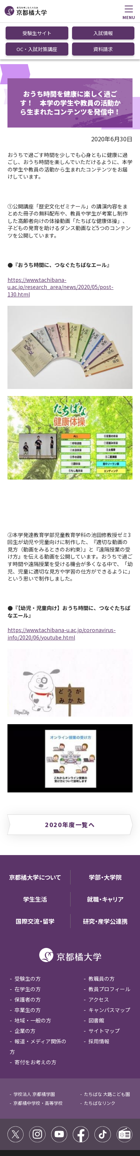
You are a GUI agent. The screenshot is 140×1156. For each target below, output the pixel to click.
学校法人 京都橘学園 (34, 1056)
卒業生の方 (28, 972)
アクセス (98, 962)
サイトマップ (104, 993)
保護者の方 (28, 962)
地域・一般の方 (33, 983)
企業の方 (25, 993)
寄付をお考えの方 (35, 1024)
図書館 (96, 983)
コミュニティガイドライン (74, 1122)
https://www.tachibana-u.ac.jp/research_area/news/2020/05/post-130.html (60, 250)
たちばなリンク (99, 1065)
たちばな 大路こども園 (107, 1056)
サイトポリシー (25, 1122)
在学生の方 (28, 951)
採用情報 (98, 1004)
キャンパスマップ (109, 972)
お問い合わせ (65, 1130)
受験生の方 (28, 941)
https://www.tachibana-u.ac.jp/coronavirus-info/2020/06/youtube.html (61, 596)
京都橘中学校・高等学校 (38, 1065)
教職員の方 (101, 941)
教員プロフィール (109, 951)
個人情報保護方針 (28, 1130)
